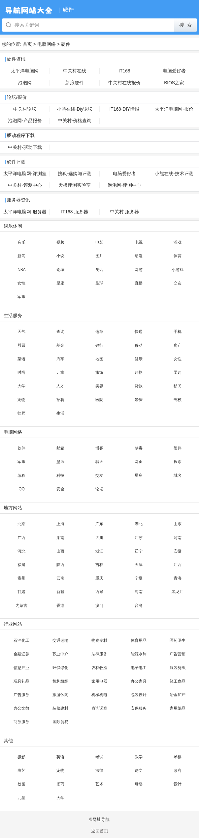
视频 (60, 242)
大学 (21, 386)
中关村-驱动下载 (25, 147)
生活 (60, 413)
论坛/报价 (17, 97)
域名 (178, 475)
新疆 (60, 591)
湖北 (139, 524)
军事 (21, 296)
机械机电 (99, 694)
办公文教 (21, 708)
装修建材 (60, 708)
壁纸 (60, 461)
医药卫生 (177, 640)
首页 (27, 44)
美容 (99, 386)
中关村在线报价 (124, 82)
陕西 (60, 564)
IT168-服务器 (74, 211)
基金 (60, 345)
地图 (99, 359)
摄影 (21, 757)
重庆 (99, 578)
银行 (99, 345)
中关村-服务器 (124, 211)
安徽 (178, 551)
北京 (21, 524)
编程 (21, 475)
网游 (139, 269)
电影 (99, 242)
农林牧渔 (99, 667)
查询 (60, 331)
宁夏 (139, 578)
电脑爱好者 (174, 70)
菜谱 (21, 359)
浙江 (99, 551)
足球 (99, 283)
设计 (178, 784)
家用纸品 (177, 708)
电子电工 (139, 667)
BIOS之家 (174, 82)
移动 (139, 345)
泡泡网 (25, 82)
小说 (60, 256)
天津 (139, 564)
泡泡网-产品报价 (25, 120)
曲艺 (21, 770)
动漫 (139, 256)
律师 (21, 413)
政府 (178, 770)
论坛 (60, 269)
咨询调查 (99, 708)
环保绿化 (60, 667)
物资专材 (99, 640)
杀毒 (139, 448)
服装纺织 (177, 667)
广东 (99, 524)
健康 (139, 359)
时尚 (21, 372)
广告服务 (21, 694)
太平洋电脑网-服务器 (25, 211)
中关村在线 (74, 70)
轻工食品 (177, 681)
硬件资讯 (16, 59)
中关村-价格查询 (75, 120)
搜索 (178, 461)
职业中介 (60, 654)
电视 (139, 242)
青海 (178, 578)
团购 (178, 372)
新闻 (21, 256)
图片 (99, 256)
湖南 (60, 537)
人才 (60, 386)
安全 (60, 489)
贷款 (139, 386)
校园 (21, 784)
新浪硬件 (74, 82)
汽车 (60, 359)
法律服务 (99, 654)
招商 (60, 784)
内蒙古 (21, 605)
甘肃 (21, 591)
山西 (60, 551)
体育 (178, 256)
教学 (139, 757)
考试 (99, 757)
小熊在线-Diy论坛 (74, 109)
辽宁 (139, 551)
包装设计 (139, 694)
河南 (178, 537)
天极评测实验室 (74, 185)
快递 (139, 331)
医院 (99, 399)
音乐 (21, 242)
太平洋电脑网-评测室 (25, 173)
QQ (21, 489)
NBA (21, 269)
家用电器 (99, 681)
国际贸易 (60, 721)
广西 (21, 537)
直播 (139, 283)
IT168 (124, 70)
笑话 (99, 269)
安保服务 (139, 708)
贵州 (21, 578)
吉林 (99, 564)
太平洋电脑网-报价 (174, 109)
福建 (21, 564)
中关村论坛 (24, 109)
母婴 (139, 784)
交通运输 (60, 640)
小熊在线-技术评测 (174, 173)
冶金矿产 (177, 694)
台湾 (139, 605)
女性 (21, 283)
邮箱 (60, 448)
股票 (21, 345)
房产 (178, 345)
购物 (139, 372)
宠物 (21, 399)
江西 (178, 564)
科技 (60, 475)
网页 (139, 461)
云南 (60, 578)
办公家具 (139, 681)
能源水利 (139, 654)
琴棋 (178, 757)
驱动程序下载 (21, 135)
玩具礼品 (21, 681)
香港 (60, 605)
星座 (60, 283)
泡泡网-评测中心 (125, 185)
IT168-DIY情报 (125, 109)
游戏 (178, 242)
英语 (60, 757)
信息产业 (21, 667)
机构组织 (60, 681)
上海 (60, 524)
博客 (99, 448)
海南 (139, 591)
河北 (21, 551)
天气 (21, 331)
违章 (99, 331)
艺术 (99, 784)
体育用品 (139, 640)
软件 (21, 448)
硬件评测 (16, 161)
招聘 (60, 399)
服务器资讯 (18, 200)
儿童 (60, 372)
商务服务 (21, 721)
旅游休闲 (60, 694)
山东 (178, 524)
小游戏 (177, 269)
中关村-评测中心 (25, 185)
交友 (178, 283)
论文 (139, 770)
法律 (99, 770)
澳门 (99, 605)
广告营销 (177, 654)
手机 (178, 331)
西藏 (99, 591)
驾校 (178, 399)
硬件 (65, 44)
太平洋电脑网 (25, 70)
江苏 (139, 537)
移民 (178, 386)
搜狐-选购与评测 (75, 173)
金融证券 (21, 654)
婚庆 (139, 399)
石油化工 (21, 640)
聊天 (99, 461)
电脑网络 (46, 44)
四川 (99, 537)
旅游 (99, 372)
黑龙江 (177, 591)
